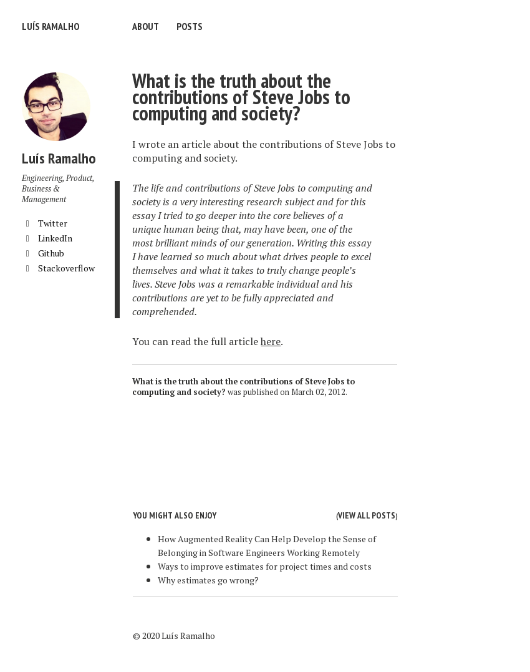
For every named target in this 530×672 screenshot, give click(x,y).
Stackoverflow (58, 268)
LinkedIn (47, 238)
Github (43, 253)
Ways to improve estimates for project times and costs (265, 566)
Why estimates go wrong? (208, 580)
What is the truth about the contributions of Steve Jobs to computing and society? (241, 96)
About (145, 26)
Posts (189, 26)
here (271, 341)
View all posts (366, 515)
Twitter (44, 223)
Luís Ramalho (50, 26)
